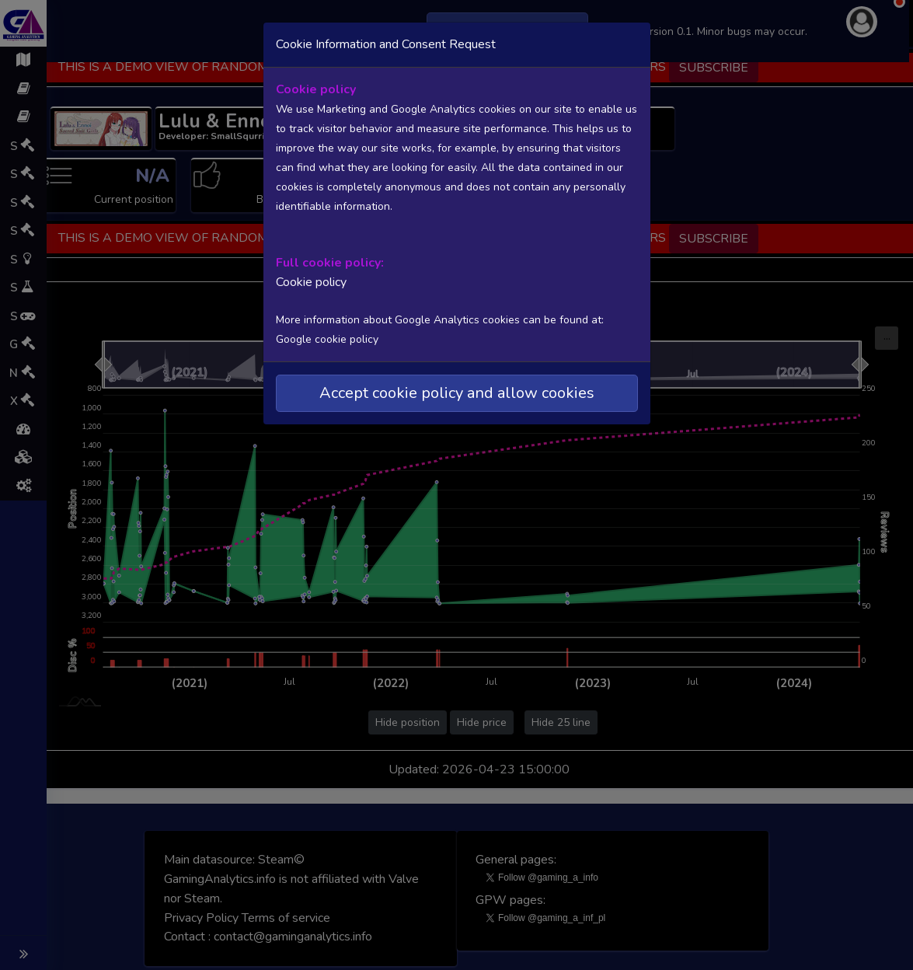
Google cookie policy (327, 339)
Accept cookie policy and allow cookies (456, 392)
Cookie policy (311, 282)
